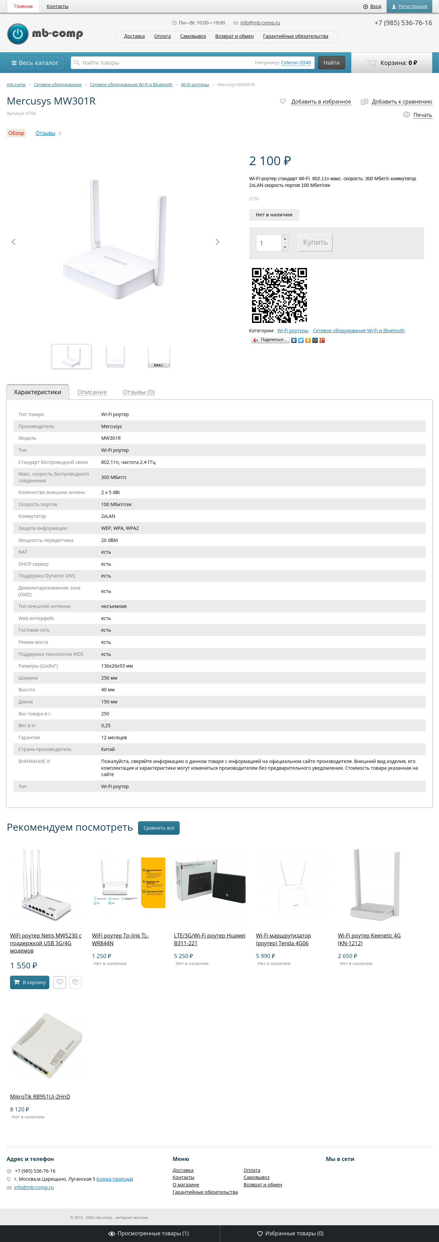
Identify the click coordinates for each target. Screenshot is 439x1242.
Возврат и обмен (234, 36)
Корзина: (392, 63)
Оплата (162, 36)
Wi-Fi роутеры (195, 84)
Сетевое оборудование (58, 84)
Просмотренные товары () (148, 1233)
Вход (372, 6)
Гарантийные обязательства (295, 36)
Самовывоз (193, 36)
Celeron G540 (296, 62)
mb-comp (16, 84)
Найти (331, 62)
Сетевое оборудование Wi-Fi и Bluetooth (131, 84)
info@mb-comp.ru (256, 22)
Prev (13, 242)
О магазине (186, 1184)
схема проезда (114, 1179)
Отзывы (45, 133)
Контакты (58, 6)
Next (217, 242)
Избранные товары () (290, 1233)
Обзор (16, 133)
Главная (23, 6)
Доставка (134, 36)
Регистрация (409, 6)
